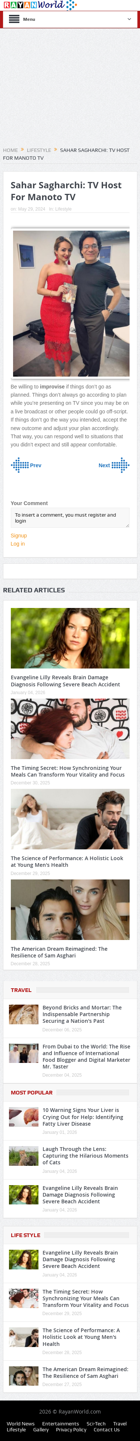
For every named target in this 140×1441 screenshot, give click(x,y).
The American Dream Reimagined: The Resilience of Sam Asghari (59, 952)
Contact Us (107, 1429)
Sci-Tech (96, 1424)
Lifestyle (63, 209)
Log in (18, 544)
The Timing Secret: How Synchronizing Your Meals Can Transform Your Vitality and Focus (68, 771)
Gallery (41, 1429)
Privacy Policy (71, 1429)
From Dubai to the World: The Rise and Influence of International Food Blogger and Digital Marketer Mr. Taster (86, 1056)
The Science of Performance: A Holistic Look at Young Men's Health (67, 861)
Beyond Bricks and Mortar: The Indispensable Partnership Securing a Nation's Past (82, 1014)
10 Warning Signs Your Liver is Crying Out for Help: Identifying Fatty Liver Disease (83, 1116)
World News (21, 1424)
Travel (21, 990)
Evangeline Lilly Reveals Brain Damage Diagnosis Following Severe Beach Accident (65, 680)
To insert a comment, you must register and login (70, 518)
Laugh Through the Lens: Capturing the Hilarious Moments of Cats (85, 1155)
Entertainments (60, 1424)
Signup (19, 536)
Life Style (25, 1235)
